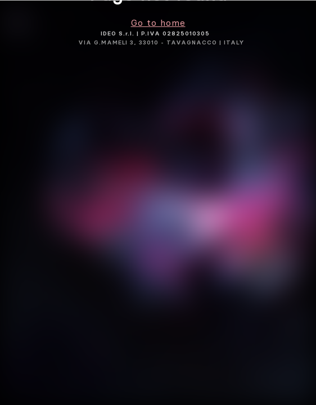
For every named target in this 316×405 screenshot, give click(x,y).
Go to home (158, 22)
